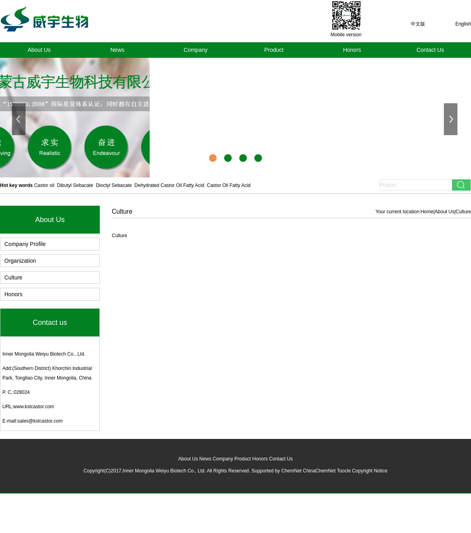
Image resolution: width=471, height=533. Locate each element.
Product (273, 50)
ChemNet (291, 471)
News (117, 50)
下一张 (451, 119)
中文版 (418, 24)
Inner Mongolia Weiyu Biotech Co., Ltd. (43, 354)
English (463, 24)
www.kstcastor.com (33, 406)
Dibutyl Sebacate (75, 185)
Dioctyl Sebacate (114, 185)
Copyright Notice (370, 471)
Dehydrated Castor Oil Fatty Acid (169, 185)
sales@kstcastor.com (40, 421)
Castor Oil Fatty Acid (228, 185)
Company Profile (25, 244)
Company (196, 50)
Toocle (344, 471)
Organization (20, 261)
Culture (13, 277)
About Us (39, 50)
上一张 (19, 119)
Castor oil (44, 185)
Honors (352, 50)
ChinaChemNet (319, 471)
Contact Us (430, 50)
